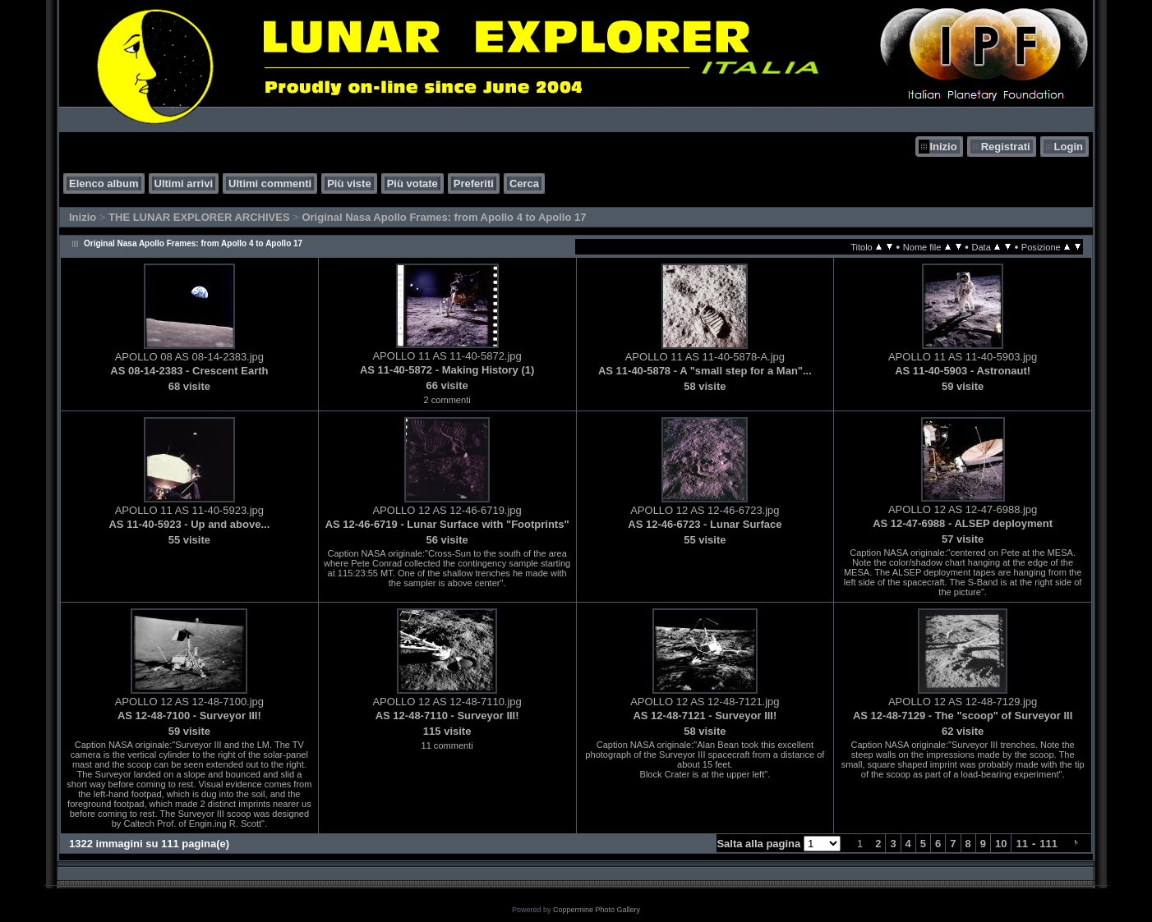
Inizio (942, 146)
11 (1021, 843)
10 (1001, 843)
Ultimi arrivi (184, 183)
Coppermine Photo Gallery (596, 910)
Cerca (524, 183)
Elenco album (104, 183)
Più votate (412, 183)
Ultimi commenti (269, 183)
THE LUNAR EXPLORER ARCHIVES (199, 217)
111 (1048, 843)
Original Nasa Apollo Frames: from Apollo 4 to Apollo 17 (444, 217)
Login (1068, 146)
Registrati (1005, 146)
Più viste (349, 183)
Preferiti (474, 183)
